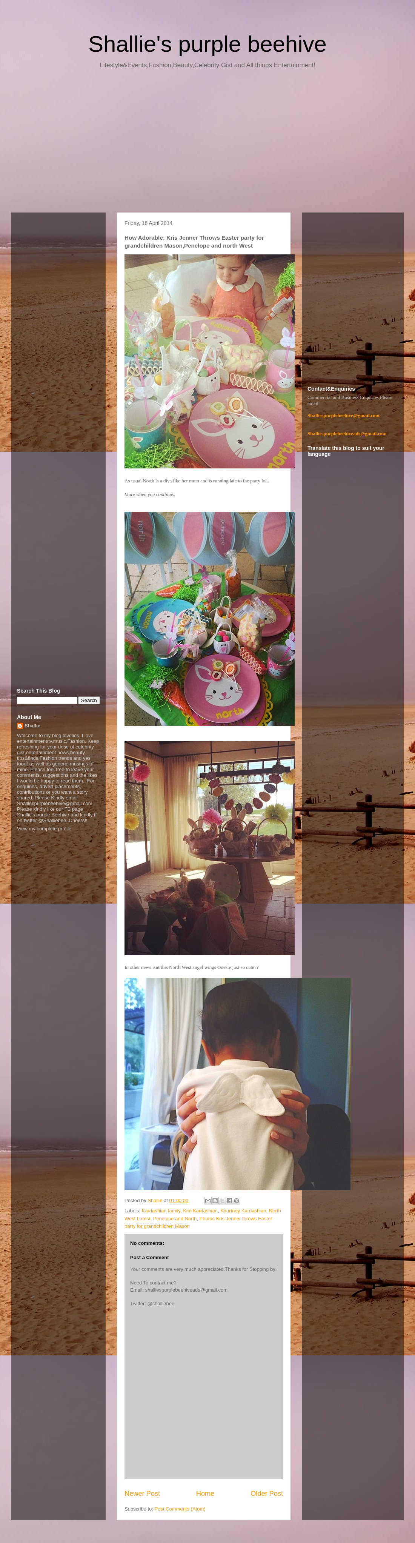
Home (205, 1493)
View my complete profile (44, 829)
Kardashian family (161, 1210)
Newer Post (142, 1493)
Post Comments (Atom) (180, 1509)
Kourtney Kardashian (243, 1210)
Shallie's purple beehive (207, 44)
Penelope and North (175, 1218)
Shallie (32, 725)
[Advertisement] (207, 143)
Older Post (267, 1493)
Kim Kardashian (200, 1210)
